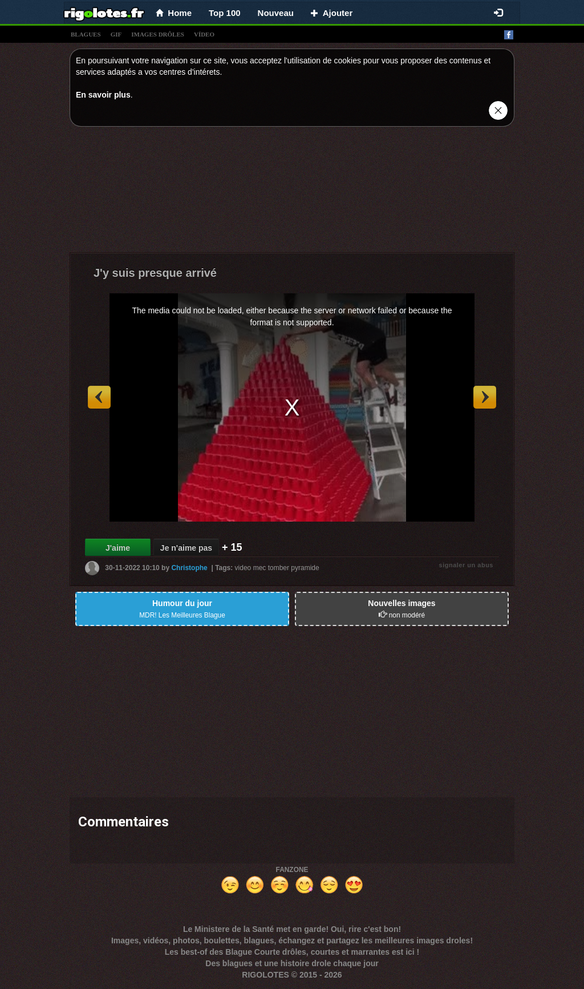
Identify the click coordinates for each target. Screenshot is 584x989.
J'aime (118, 547)
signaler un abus (466, 565)
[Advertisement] (292, 192)
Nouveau (276, 13)
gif (116, 34)
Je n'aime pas (186, 547)
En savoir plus (103, 94)
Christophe (189, 568)
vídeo (204, 34)
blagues (86, 34)
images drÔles (157, 34)
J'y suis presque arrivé (155, 273)
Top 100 (225, 13)
